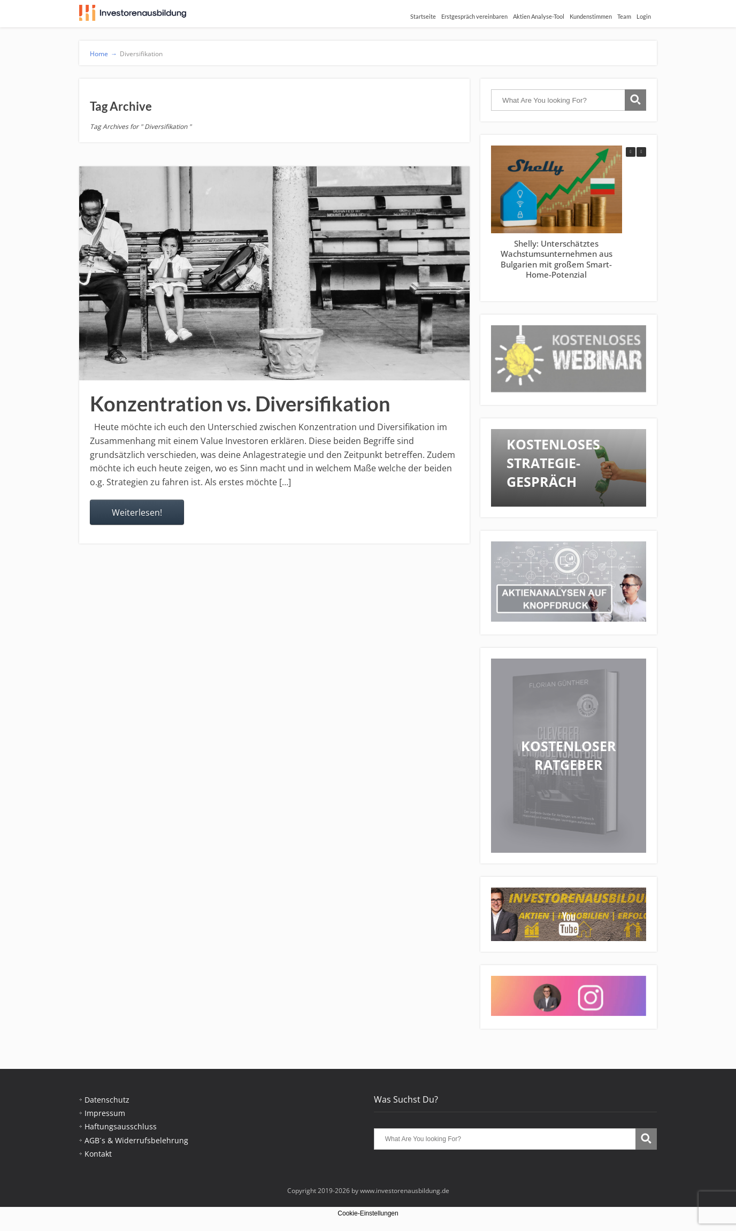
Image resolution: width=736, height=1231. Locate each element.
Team (624, 16)
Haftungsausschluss (121, 1126)
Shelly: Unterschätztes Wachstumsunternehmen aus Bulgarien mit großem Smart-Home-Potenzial (556, 259)
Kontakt (98, 1154)
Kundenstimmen (591, 16)
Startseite (423, 16)
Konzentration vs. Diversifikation (240, 403)
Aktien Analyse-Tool (538, 16)
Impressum (105, 1113)
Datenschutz (107, 1100)
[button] (641, 152)
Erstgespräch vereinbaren (474, 16)
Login (644, 16)
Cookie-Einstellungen (368, 1213)
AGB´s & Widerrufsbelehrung (136, 1140)
